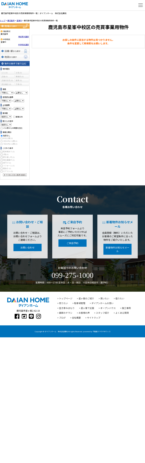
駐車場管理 (79, 303)
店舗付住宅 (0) (7, 80)
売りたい (63, 303)
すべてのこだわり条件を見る (15, 174)
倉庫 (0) (19, 80)
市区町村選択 (23, 36)
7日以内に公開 (10, 144)
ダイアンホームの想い (102, 303)
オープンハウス (108, 308)
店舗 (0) (4, 77)
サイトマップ (93, 317)
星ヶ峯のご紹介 (86, 298)
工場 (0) (19, 84)
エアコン (8, 171)
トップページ (65, 298)
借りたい (119, 298)
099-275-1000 (72, 275)
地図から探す (15, 56)
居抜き (7, 168)
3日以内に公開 (10, 141)
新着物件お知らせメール (117, 249)
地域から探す (15, 26)
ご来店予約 (72, 243)
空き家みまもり (67, 308)
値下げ (7, 162)
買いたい (104, 298)
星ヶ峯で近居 (87, 308)
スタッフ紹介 (102, 312)
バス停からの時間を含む (13, 128)
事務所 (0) (20, 77)
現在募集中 (8, 160)
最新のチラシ (65, 312)
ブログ (62, 317)
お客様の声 (84, 312)
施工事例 (126, 308)
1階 (5, 154)
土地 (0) (19, 73)
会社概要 (76, 317)
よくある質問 (122, 312)
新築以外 (19, 116)
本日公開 (8, 138)
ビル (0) (4, 73)
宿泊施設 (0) (6, 84)
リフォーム (8, 165)
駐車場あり (8, 151)
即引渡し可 (8, 157)
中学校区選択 (23, 44)
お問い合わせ (27, 247)
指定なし (6, 135)
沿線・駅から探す (15, 51)
